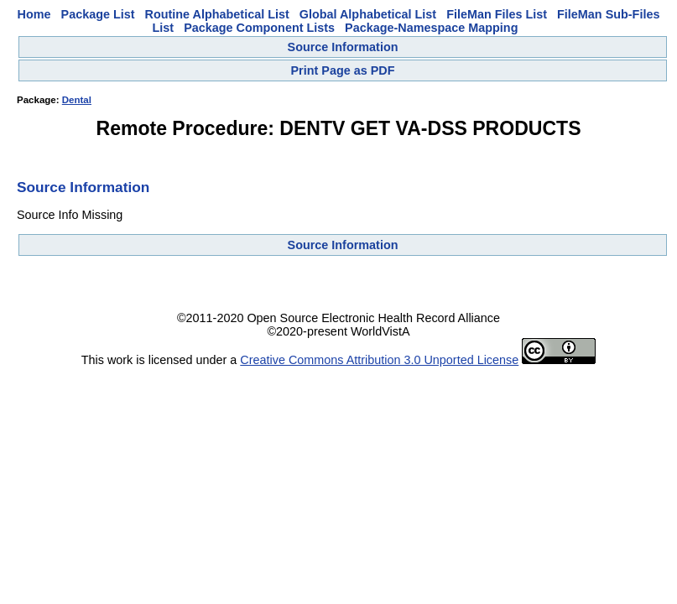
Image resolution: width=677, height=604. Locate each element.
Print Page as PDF (343, 70)
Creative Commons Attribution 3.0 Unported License (379, 360)
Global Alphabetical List (367, 14)
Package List (98, 14)
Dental (76, 100)
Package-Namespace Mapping (431, 27)
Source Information (343, 47)
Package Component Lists (259, 27)
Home (34, 14)
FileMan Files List (496, 14)
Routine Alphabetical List (217, 14)
